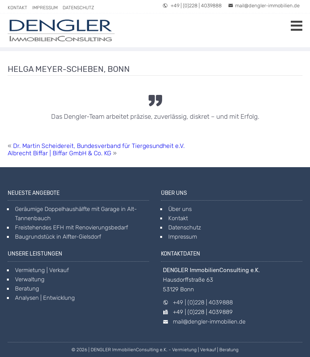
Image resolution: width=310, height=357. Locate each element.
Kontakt (17, 7)
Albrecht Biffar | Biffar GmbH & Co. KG (59, 153)
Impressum (45, 7)
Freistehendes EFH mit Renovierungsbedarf (71, 227)
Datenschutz (78, 7)
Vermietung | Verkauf (42, 270)
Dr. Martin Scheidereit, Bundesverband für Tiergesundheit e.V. (99, 145)
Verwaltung (30, 279)
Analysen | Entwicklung (45, 297)
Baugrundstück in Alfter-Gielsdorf (58, 236)
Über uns (180, 209)
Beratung (27, 288)
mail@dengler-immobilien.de (264, 5)
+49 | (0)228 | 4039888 (192, 5)
